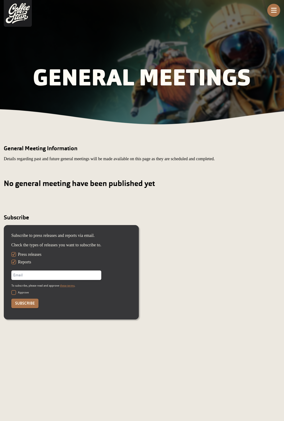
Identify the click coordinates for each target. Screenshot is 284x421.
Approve (23, 292)
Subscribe (25, 303)
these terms (67, 286)
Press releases (29, 254)
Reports (24, 262)
